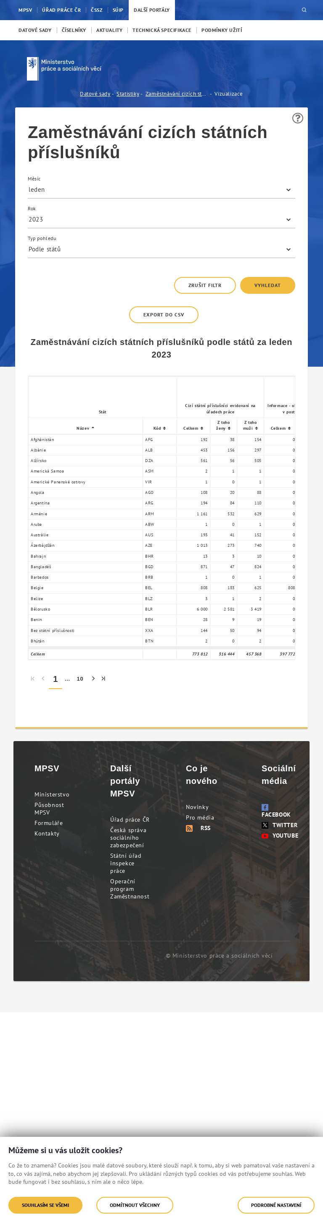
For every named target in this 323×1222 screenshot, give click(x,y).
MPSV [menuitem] (25, 10)
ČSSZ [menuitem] (96, 10)
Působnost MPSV (49, 808)
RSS (198, 828)
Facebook (276, 811)
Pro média (200, 817)
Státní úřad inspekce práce (126, 863)
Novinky (197, 807)
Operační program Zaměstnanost (129, 888)
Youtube (280, 835)
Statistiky (127, 93)
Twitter (279, 825)
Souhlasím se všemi (45, 1205)
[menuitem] (35, 30)
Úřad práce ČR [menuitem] (61, 10)
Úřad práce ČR (130, 819)
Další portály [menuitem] (152, 10)
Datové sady (95, 93)
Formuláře (48, 823)
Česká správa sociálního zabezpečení (128, 837)
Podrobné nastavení (276, 1205)
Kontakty (47, 833)
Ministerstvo (51, 794)
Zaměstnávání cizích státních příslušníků (177, 93)
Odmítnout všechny (135, 1205)
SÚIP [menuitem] (118, 10)
